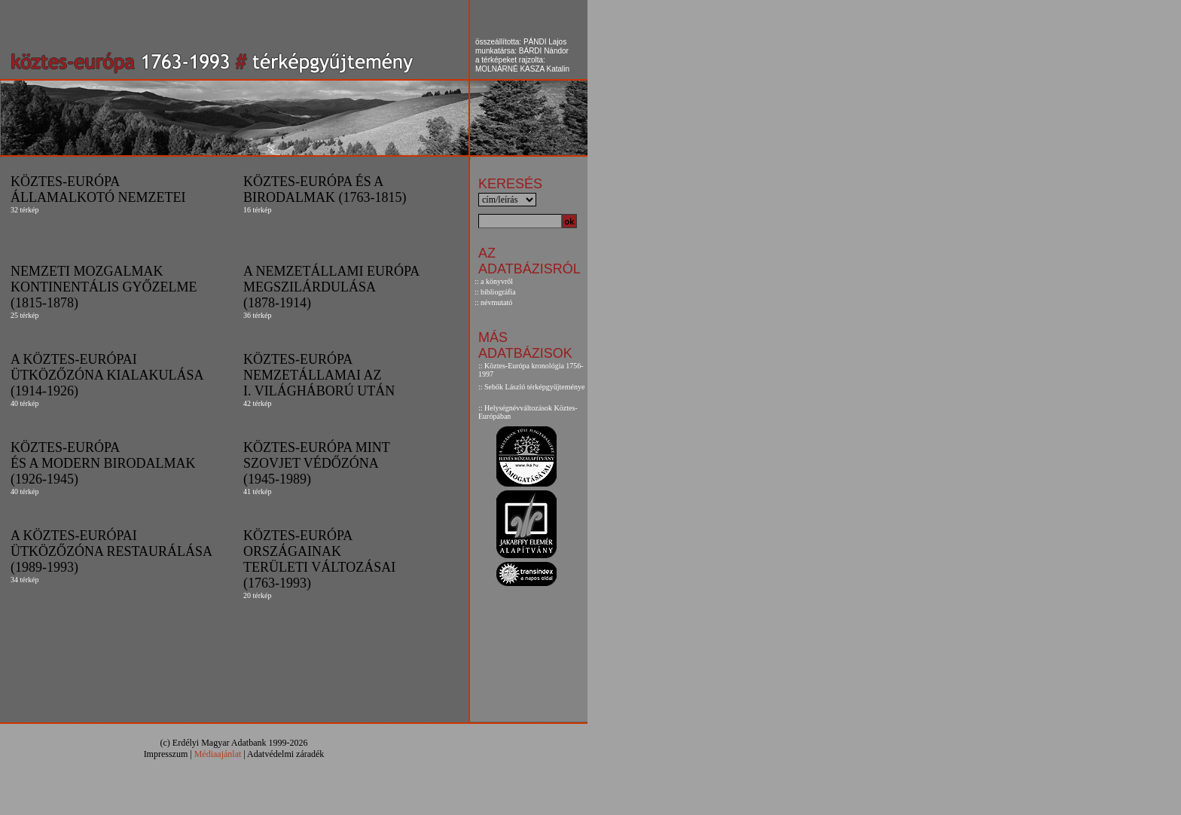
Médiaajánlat (218, 754)
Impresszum (166, 754)
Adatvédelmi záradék (285, 754)
